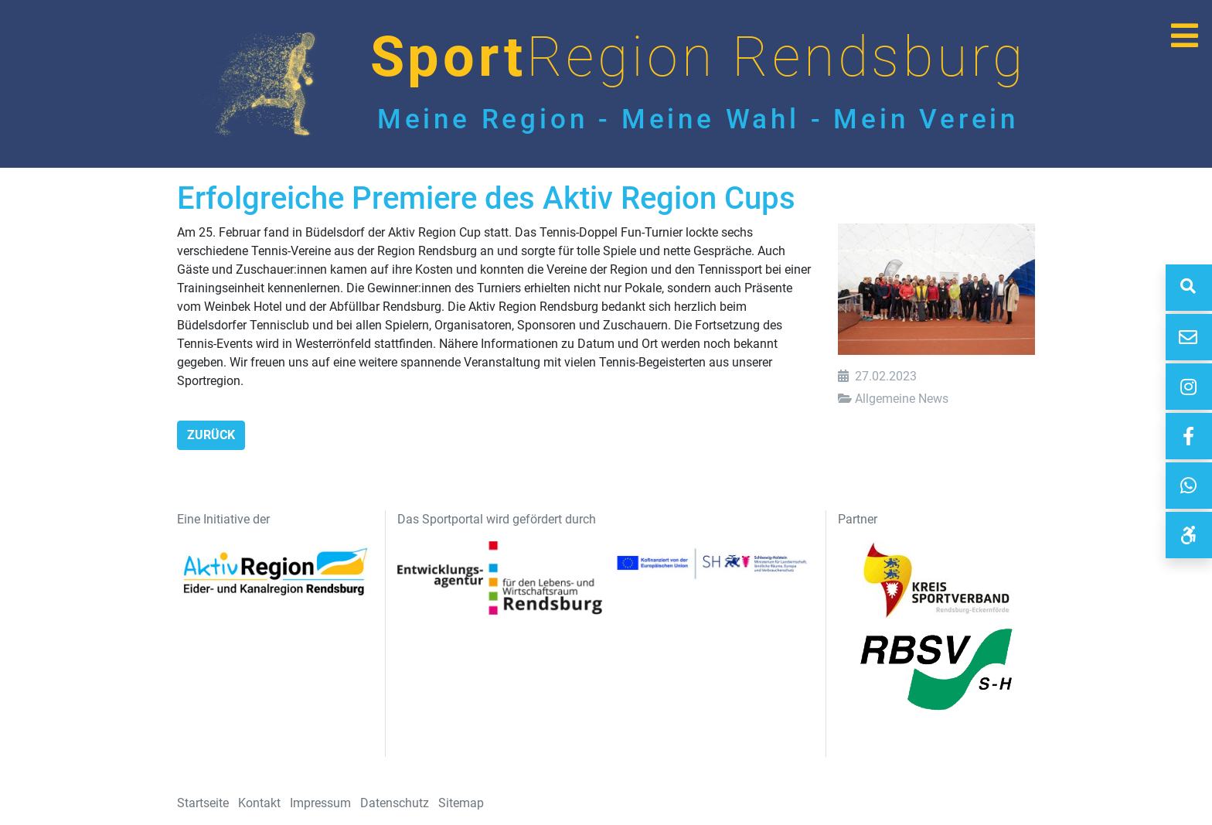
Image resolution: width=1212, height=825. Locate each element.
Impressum (320, 803)
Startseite (203, 803)
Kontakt (259, 803)
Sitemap (461, 803)
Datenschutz (394, 803)
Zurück (211, 435)
